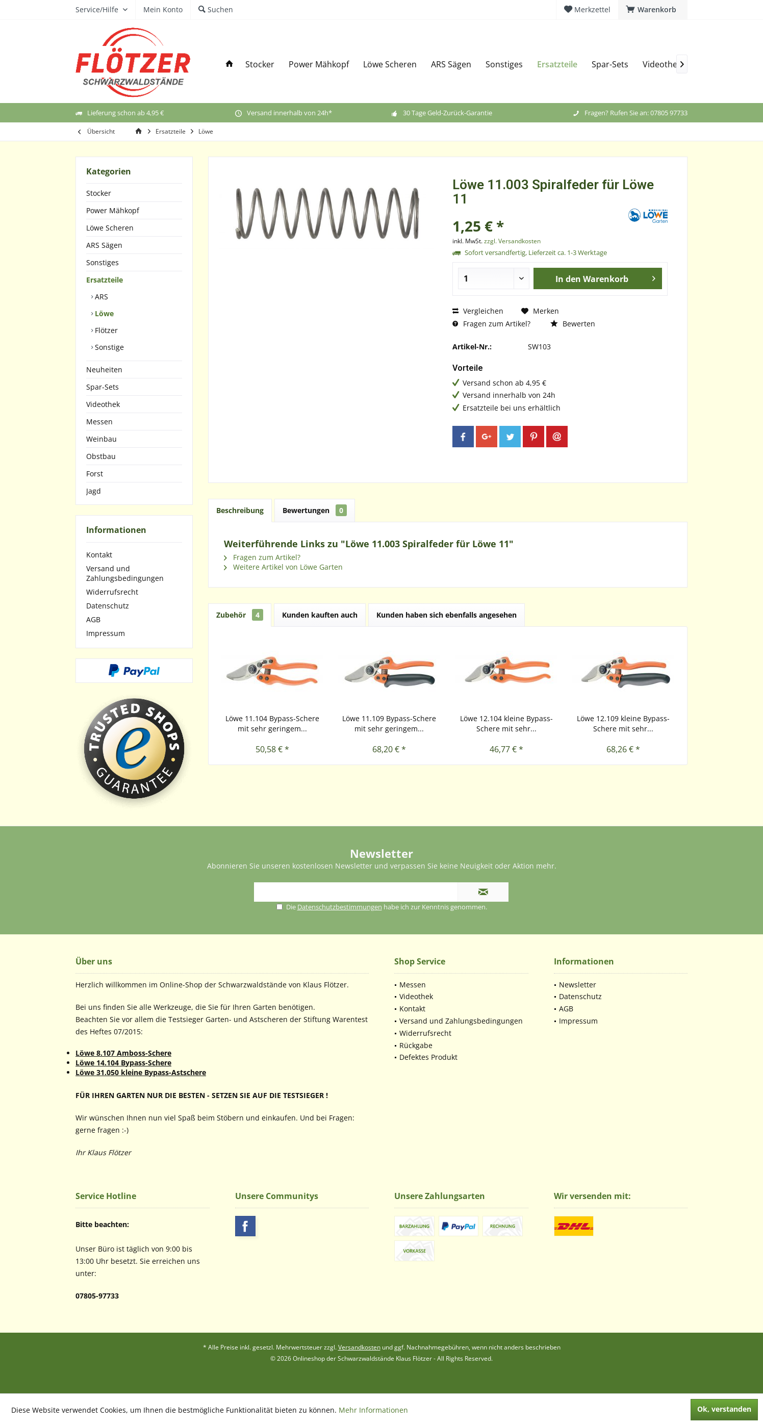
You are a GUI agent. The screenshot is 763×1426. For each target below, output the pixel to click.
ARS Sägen (104, 245)
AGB (93, 619)
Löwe (103, 313)
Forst (94, 473)
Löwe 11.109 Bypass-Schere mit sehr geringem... (389, 723)
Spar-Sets (102, 387)
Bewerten (572, 323)
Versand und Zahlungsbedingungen (125, 573)
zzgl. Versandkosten (512, 241)
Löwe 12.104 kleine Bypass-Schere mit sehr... (506, 723)
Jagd (93, 491)
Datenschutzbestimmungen (339, 906)
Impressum (105, 633)
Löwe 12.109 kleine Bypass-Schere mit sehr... (623, 723)
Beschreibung (240, 510)
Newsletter (577, 984)
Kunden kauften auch (320, 615)
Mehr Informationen (373, 1410)
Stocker (98, 193)
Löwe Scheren (110, 228)
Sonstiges (102, 262)
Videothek (103, 404)
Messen (99, 421)
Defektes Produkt (428, 1057)
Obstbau (101, 456)
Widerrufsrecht (112, 592)
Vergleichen (477, 311)
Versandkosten (359, 1347)
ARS (100, 296)
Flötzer (105, 330)
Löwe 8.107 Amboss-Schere (123, 1053)
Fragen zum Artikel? (491, 323)
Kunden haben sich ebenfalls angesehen (446, 615)
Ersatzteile (104, 280)
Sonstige (108, 347)
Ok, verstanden (724, 1409)
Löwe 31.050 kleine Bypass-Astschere (140, 1072)
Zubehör (239, 615)
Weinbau (101, 439)
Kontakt (99, 554)
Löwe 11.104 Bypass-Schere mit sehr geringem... (272, 723)
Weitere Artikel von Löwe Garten (283, 567)
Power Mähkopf (112, 210)
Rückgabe (416, 1045)
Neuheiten (104, 369)
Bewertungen (315, 510)
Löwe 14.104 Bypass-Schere (123, 1062)
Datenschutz (107, 605)
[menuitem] (653, 9)
